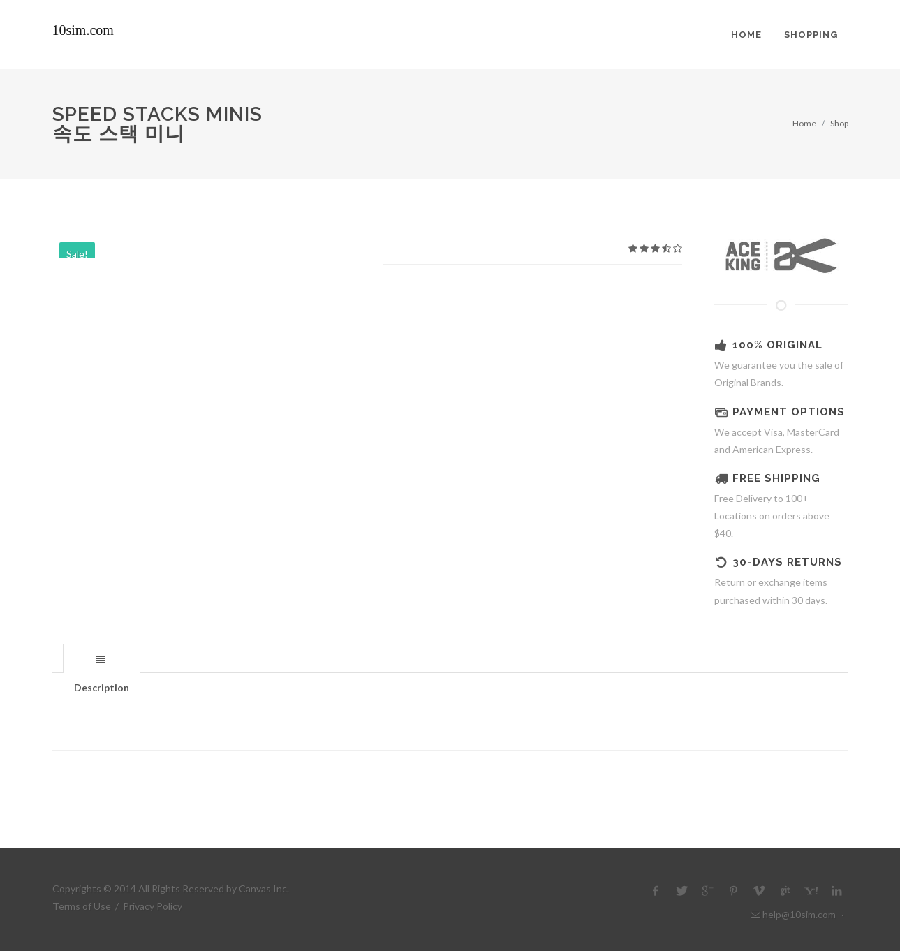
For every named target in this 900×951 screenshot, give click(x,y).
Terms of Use (81, 906)
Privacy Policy (152, 906)
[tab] (101, 658)
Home (804, 123)
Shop (839, 123)
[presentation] (102, 659)
